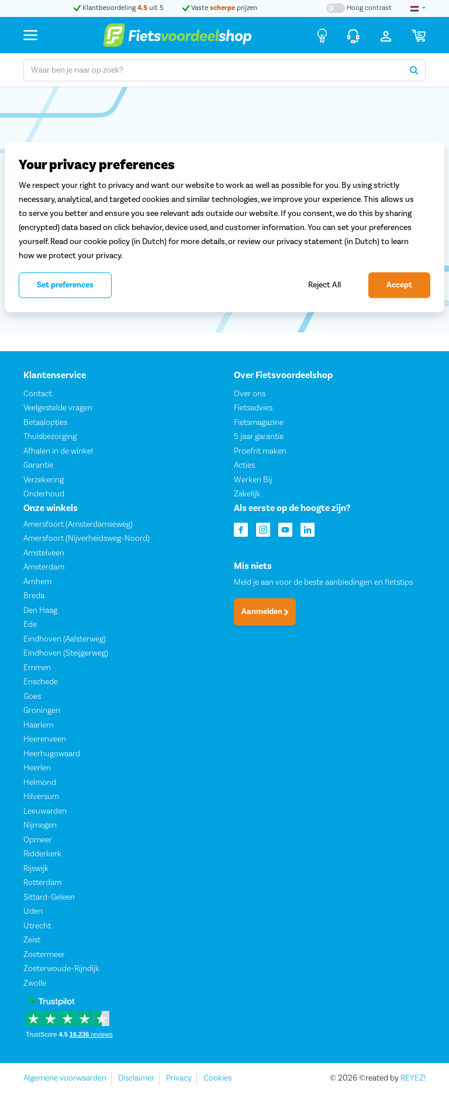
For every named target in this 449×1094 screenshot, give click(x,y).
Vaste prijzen (219, 8)
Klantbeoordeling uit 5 (119, 8)
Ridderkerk (42, 854)
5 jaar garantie (259, 436)
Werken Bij (253, 479)
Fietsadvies (253, 408)
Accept (399, 285)
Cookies (217, 1078)
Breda (33, 596)
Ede (30, 624)
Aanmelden (264, 611)
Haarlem (38, 725)
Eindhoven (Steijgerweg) (65, 653)
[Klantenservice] (353, 35)
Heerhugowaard (51, 754)
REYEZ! (413, 1078)
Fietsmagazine (259, 422)
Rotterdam (42, 882)
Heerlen (37, 768)
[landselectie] (418, 8)
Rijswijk (36, 868)
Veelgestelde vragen (57, 408)
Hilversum (41, 796)
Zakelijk (247, 494)
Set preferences (65, 285)
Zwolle (34, 983)
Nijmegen (40, 825)
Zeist (31, 940)
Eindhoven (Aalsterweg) (64, 639)
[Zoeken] (414, 70)
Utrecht (37, 926)
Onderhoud (43, 494)
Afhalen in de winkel (58, 450)
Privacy (179, 1078)
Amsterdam (43, 567)
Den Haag (40, 610)
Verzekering (43, 479)
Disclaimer (136, 1078)
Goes (32, 696)
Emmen (37, 668)
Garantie (38, 465)
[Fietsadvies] (322, 35)
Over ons (249, 393)
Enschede (40, 682)
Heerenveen (44, 739)
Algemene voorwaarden (64, 1078)
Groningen (41, 710)
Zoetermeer (44, 954)
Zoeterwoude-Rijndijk (61, 968)
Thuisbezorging (50, 436)
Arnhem (37, 582)
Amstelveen (43, 553)
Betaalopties (45, 422)
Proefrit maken (260, 450)
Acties (244, 465)
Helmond (39, 782)
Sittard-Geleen (49, 897)
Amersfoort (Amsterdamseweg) (78, 524)
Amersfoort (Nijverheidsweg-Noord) (86, 538)
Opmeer (37, 840)
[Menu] (30, 35)
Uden (33, 911)
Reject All (324, 285)
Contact (37, 393)
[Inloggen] (386, 35)
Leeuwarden (45, 811)
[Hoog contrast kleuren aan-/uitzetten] (359, 8)
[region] (224, 227)
